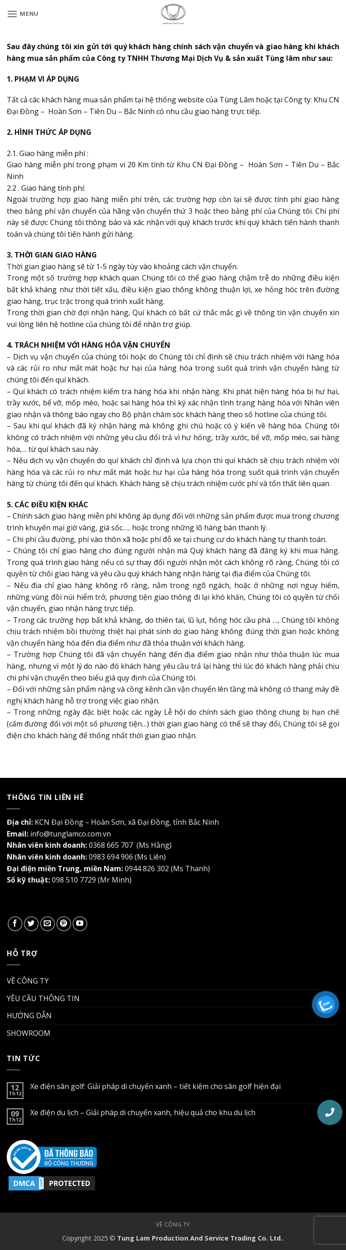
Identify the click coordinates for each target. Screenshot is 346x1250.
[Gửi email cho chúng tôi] (47, 923)
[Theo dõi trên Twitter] (31, 923)
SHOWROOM (28, 1033)
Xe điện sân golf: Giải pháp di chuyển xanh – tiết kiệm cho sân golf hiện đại (155, 1086)
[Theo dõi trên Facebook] (15, 923)
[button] (23, 14)
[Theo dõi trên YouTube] (80, 923)
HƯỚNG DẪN (29, 1015)
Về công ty (173, 1224)
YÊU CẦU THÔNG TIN (43, 998)
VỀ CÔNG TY (28, 981)
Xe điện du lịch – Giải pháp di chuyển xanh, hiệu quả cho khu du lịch (142, 1112)
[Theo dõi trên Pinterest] (63, 923)
